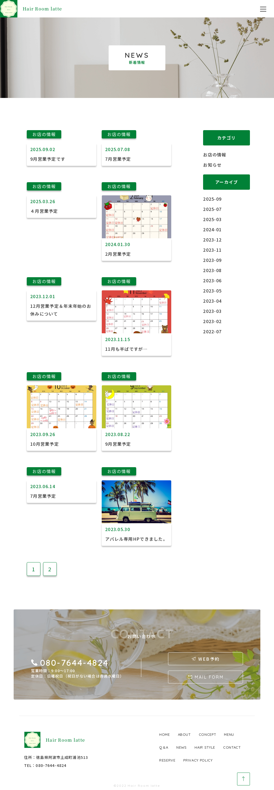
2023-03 (212, 311)
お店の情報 (214, 154)
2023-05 (212, 290)
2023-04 (212, 301)
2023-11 (212, 250)
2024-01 (212, 229)
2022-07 (212, 331)
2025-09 (212, 199)
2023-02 (212, 321)
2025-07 (212, 209)
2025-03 (212, 219)
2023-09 (212, 260)
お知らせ (212, 165)
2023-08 (212, 270)
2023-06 (212, 280)
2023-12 (212, 239)
